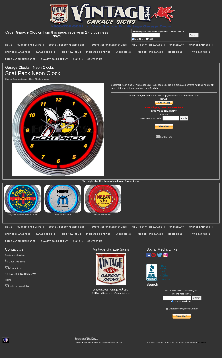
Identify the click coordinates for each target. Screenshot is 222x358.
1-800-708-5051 (15, 261)
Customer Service (15, 255)
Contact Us (164, 137)
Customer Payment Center (182, 308)
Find (149, 31)
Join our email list (17, 286)
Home (8, 279)
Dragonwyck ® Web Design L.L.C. (113, 342)
